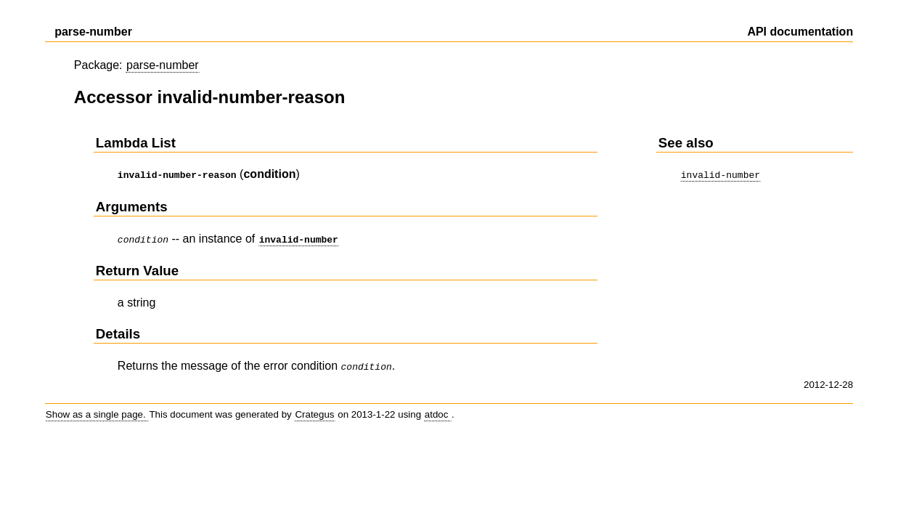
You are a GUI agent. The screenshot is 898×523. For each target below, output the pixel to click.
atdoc (438, 410)
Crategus (314, 410)
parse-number (162, 65)
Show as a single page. (97, 410)
